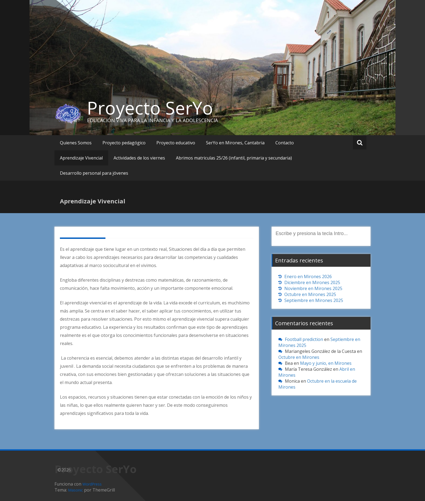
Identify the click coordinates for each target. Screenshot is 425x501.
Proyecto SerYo (150, 108)
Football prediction (304, 339)
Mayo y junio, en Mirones (326, 363)
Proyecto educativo (175, 143)
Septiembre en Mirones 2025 (313, 300)
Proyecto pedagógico (124, 143)
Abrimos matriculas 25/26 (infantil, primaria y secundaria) (234, 158)
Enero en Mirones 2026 (308, 276)
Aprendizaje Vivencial (81, 158)
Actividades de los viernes (139, 158)
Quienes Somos (76, 143)
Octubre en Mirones (298, 357)
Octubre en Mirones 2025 (310, 294)
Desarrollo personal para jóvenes (94, 173)
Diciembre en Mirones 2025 (312, 282)
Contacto (284, 143)
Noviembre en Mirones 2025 (313, 288)
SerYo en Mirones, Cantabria (235, 143)
